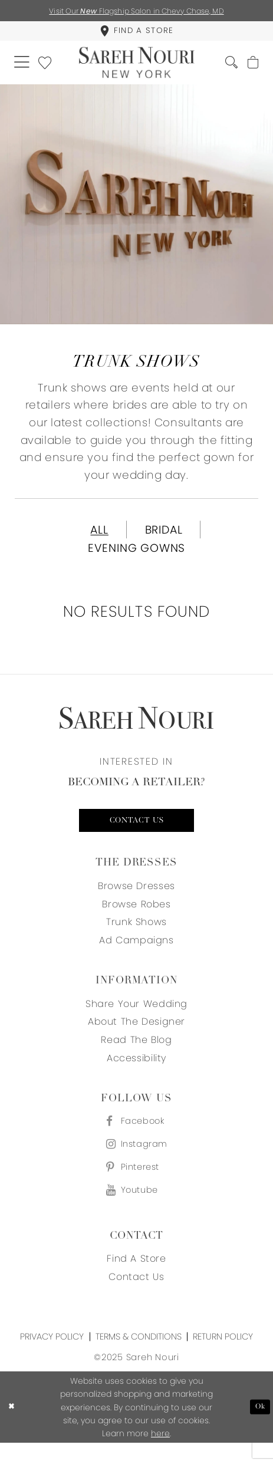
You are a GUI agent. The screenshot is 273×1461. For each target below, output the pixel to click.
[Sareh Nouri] (136, 67)
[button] (22, 66)
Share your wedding (136, 1015)
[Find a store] (136, 33)
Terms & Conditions (139, 1354)
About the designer (136, 1033)
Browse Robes (136, 915)
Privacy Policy (52, 1354)
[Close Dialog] (12, 1425)
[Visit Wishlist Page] (48, 66)
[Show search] (227, 67)
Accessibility (136, 1070)
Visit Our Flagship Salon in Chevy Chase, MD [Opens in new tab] (137, 11)
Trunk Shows (136, 933)
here (160, 1451)
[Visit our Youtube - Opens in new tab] (136, 1208)
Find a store (136, 1277)
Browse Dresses (136, 897)
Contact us (137, 831)
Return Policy (223, 1354)
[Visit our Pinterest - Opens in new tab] (136, 1183)
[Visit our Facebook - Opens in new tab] (136, 1133)
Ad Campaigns (136, 952)
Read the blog (136, 1051)
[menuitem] (136, 33)
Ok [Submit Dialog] (259, 1425)
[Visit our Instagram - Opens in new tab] (136, 1158)
